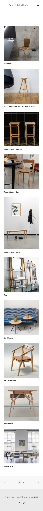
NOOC (36, 497)
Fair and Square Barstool (13, 149)
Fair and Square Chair (12, 192)
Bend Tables (8, 338)
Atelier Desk (8, 424)
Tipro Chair (8, 64)
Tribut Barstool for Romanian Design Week (19, 106)
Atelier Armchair (10, 381)
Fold (5, 295)
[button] (37, 5)
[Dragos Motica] (16, 5)
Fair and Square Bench (12, 252)
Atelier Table (8, 466)
